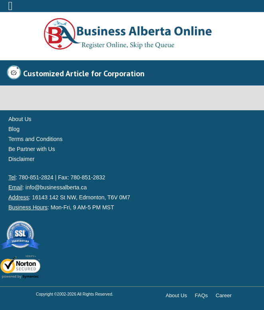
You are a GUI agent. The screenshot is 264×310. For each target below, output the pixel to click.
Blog (14, 129)
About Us (20, 119)
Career (224, 295)
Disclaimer (21, 159)
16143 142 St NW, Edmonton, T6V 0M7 (81, 197)
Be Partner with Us (31, 149)
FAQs (201, 295)
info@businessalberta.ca (56, 187)
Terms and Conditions (35, 139)
